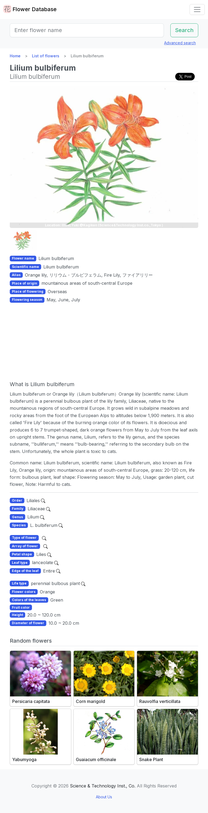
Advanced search (180, 42)
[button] (23, 240)
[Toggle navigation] (197, 9)
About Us (104, 797)
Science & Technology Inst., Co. (102, 786)
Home (15, 56)
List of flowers (45, 56)
